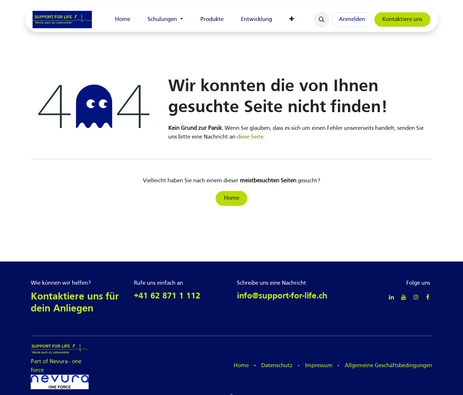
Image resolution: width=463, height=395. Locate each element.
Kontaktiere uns (402, 19)
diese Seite (250, 137)
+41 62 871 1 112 (167, 296)
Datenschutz (277, 366)
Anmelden (352, 19)
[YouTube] (403, 297)
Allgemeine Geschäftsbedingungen (388, 366)
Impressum (318, 366)
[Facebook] (427, 297)
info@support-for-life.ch (282, 296)
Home (231, 198)
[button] (322, 19)
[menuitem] (122, 19)
